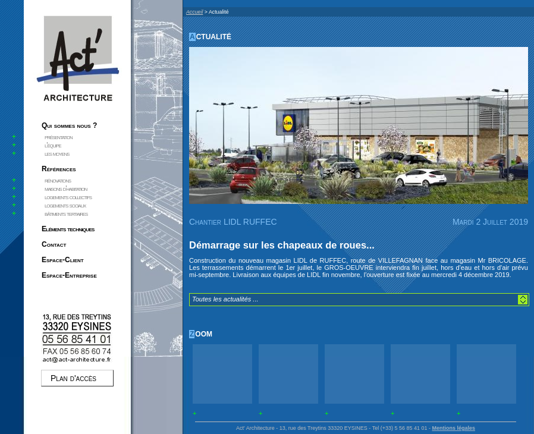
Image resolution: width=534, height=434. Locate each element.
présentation (59, 137)
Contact (54, 244)
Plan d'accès (73, 378)
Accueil (194, 12)
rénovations (58, 180)
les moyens (57, 153)
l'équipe (53, 145)
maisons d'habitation (66, 188)
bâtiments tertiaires (66, 213)
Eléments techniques (68, 229)
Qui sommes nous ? (69, 125)
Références (59, 169)
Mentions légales (453, 428)
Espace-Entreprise (69, 275)
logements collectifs (68, 197)
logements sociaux (65, 205)
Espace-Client (63, 260)
